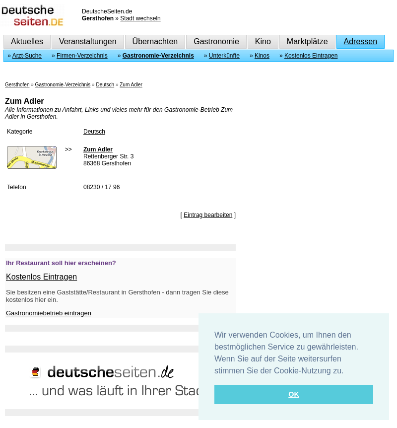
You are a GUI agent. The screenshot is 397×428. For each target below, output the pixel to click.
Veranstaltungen (88, 41)
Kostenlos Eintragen (310, 55)
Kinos (262, 55)
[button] (347, 371)
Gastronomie (216, 41)
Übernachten (155, 41)
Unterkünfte (224, 55)
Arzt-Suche (27, 55)
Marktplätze (307, 41)
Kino (263, 41)
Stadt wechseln (140, 18)
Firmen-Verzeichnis (82, 55)
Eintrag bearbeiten (208, 215)
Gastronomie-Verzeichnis (158, 55)
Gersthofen (17, 84)
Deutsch (105, 84)
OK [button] (293, 394)
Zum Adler (131, 84)
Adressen (361, 41)
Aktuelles (27, 41)
